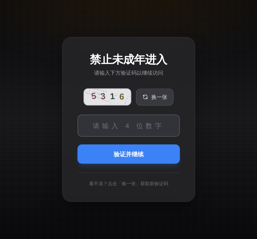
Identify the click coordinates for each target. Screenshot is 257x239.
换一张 (154, 97)
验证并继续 (129, 154)
